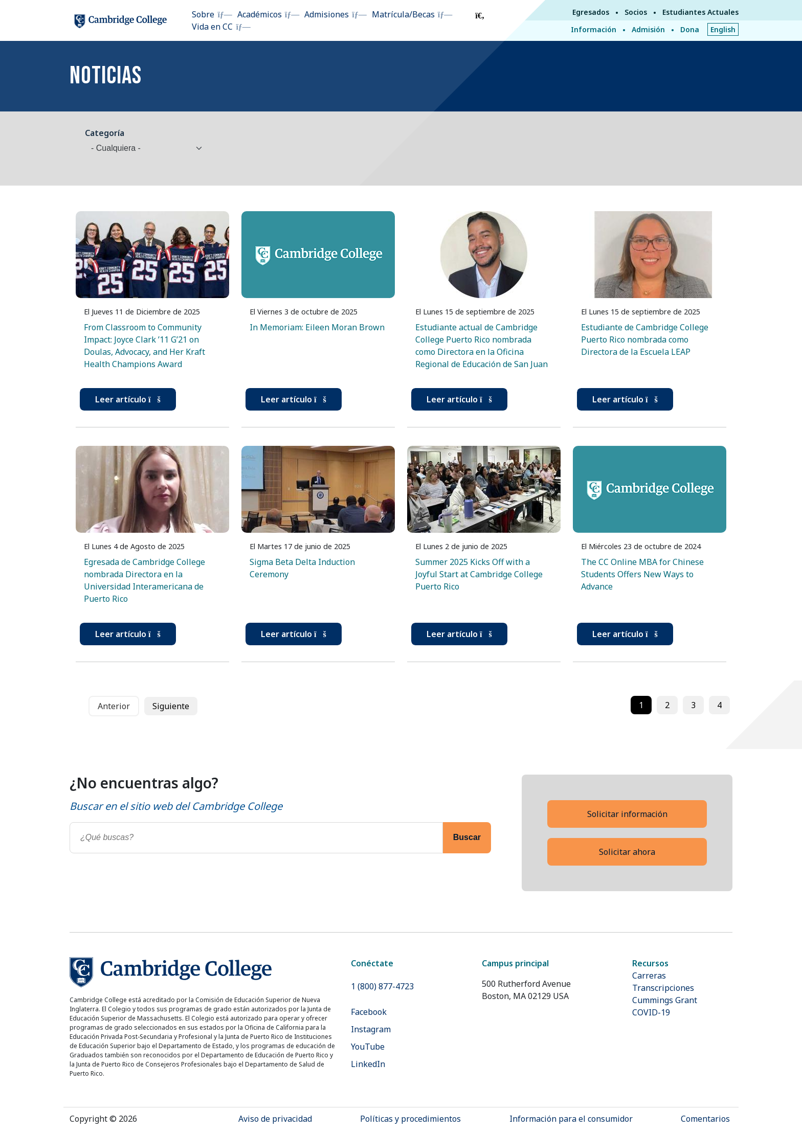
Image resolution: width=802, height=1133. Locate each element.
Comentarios (705, 1118)
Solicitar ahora (627, 851)
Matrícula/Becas (403, 14)
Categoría (104, 133)
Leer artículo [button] (128, 399)
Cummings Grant (664, 1000)
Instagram (371, 1029)
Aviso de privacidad (275, 1118)
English (723, 29)
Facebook (369, 1011)
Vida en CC (212, 26)
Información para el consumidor (571, 1118)
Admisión (648, 29)
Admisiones (326, 14)
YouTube (368, 1046)
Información (593, 29)
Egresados (590, 12)
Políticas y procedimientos (410, 1118)
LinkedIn (368, 1064)
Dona (689, 29)
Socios (636, 12)
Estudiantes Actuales (700, 12)
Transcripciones (663, 987)
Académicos (259, 14)
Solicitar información (627, 814)
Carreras (649, 975)
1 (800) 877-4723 (382, 986)
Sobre (203, 14)
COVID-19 (651, 1012)
